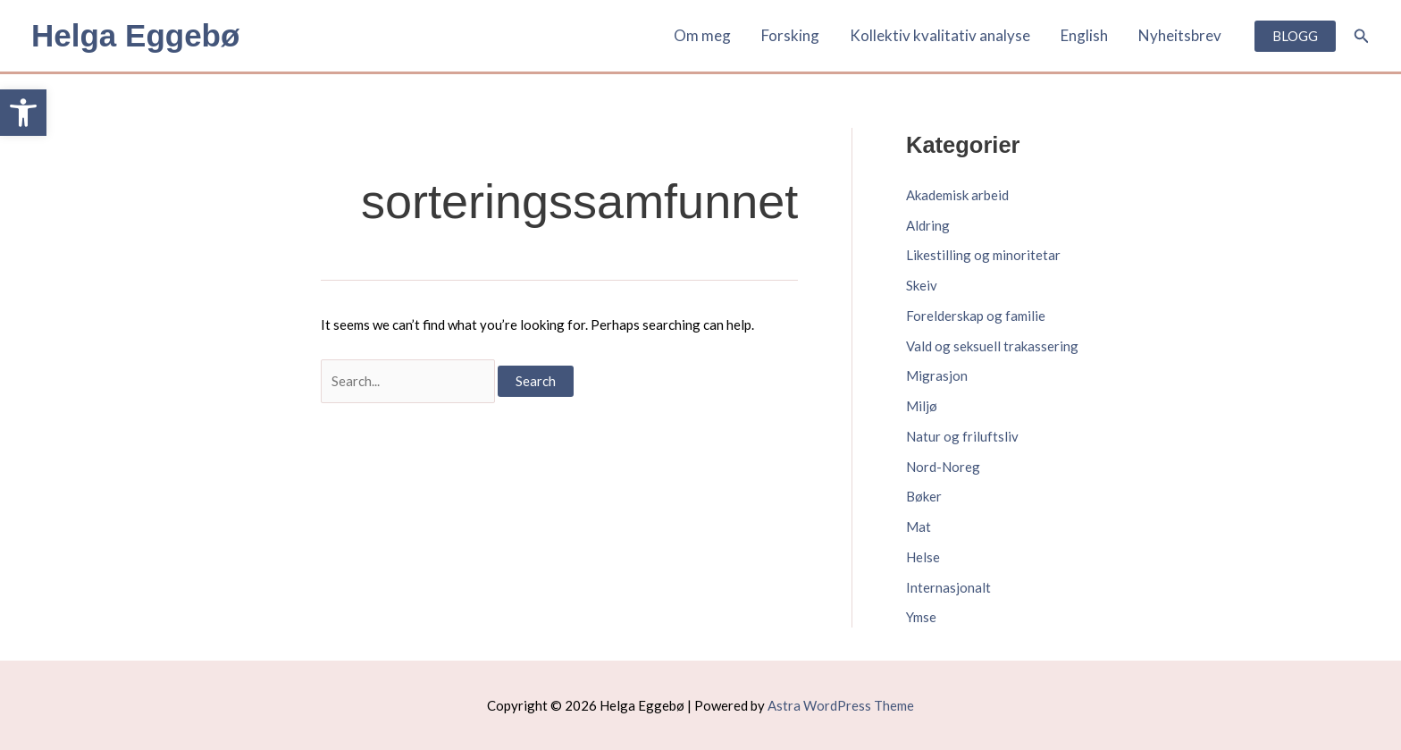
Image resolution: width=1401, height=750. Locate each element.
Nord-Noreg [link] (943, 467)
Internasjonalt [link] (948, 587)
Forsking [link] (790, 35)
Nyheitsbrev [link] (1179, 35)
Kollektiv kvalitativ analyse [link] (940, 35)
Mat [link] (918, 526)
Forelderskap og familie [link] (975, 316)
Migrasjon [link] (937, 375)
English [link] (1084, 35)
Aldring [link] (928, 225)
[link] (23, 112)
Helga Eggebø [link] (135, 35)
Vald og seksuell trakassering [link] (992, 346)
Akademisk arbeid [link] (957, 195)
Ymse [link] (921, 617)
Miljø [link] (921, 406)
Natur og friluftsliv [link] (962, 436)
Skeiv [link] (921, 285)
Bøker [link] (924, 496)
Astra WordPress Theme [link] (841, 705)
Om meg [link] (702, 35)
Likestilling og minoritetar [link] (983, 255)
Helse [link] (923, 557)
